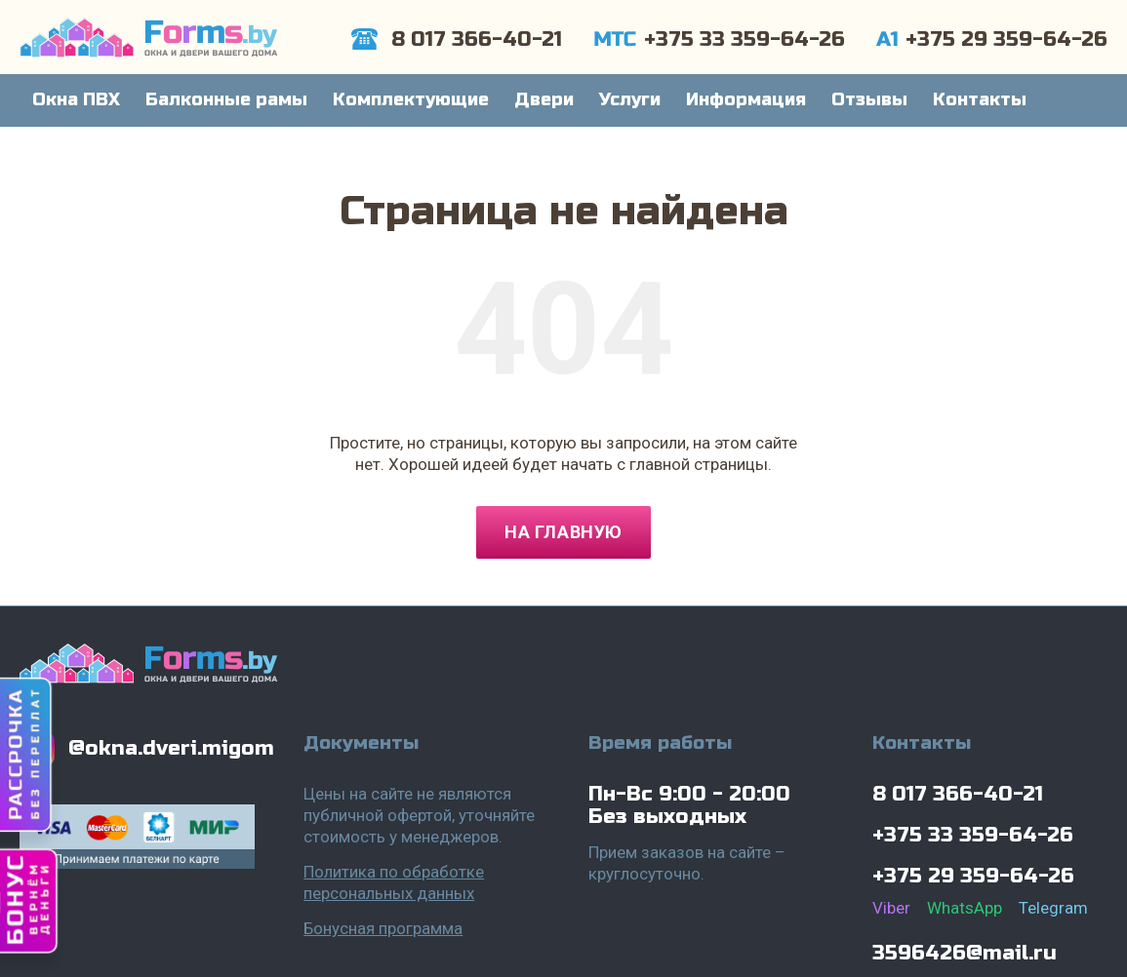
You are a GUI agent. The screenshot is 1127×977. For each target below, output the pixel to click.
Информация (746, 99)
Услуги (630, 99)
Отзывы (869, 99)
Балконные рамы (226, 99)
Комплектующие (411, 99)
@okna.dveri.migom (171, 748)
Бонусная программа (383, 928)
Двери (544, 99)
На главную (563, 532)
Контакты (979, 99)
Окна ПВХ (76, 99)
